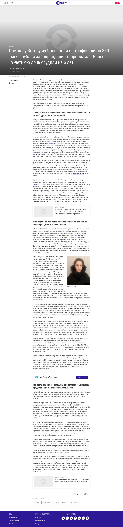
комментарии (53, 143)
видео (42, 239)
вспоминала (51, 132)
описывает (72, 409)
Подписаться (82, 377)
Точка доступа (39, 517)
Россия (11, 47)
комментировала (78, 173)
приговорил (51, 86)
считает (35, 261)
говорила (36, 154)
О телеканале (13, 517)
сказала (77, 469)
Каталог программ (14, 520)
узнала (35, 193)
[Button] (13, 80)
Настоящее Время (14, 71)
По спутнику (38, 524)
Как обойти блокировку (15, 524)
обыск (52, 310)
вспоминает (82, 235)
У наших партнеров (40, 520)
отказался (36, 184)
